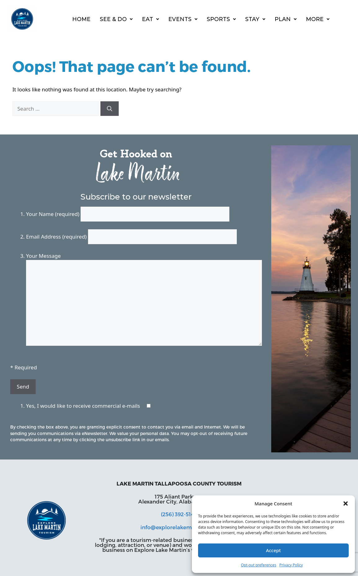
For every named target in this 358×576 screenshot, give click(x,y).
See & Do (116, 19)
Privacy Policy (291, 565)
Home (81, 19)
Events (182, 19)
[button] (346, 503)
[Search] (109, 108)
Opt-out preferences (258, 565)
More (317, 19)
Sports (221, 19)
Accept (273, 550)
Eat (150, 19)
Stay (255, 19)
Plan (286, 19)
